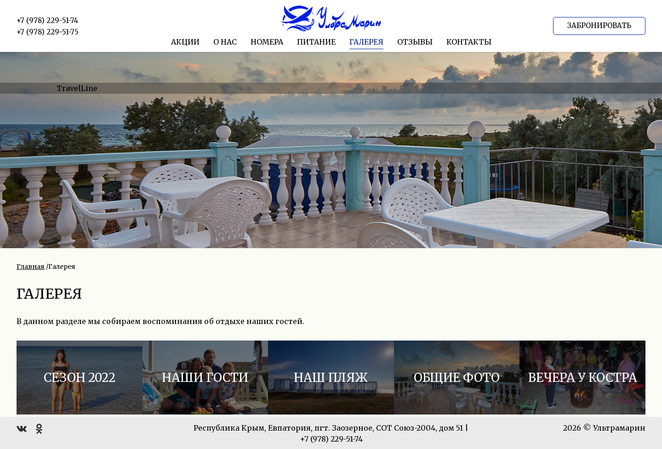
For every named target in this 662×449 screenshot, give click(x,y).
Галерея (366, 41)
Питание (316, 41)
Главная (31, 266)
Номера (267, 41)
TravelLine (77, 88)
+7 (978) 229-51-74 (47, 20)
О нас (225, 41)
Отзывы (415, 41)
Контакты (468, 41)
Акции (185, 41)
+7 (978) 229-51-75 (48, 32)
